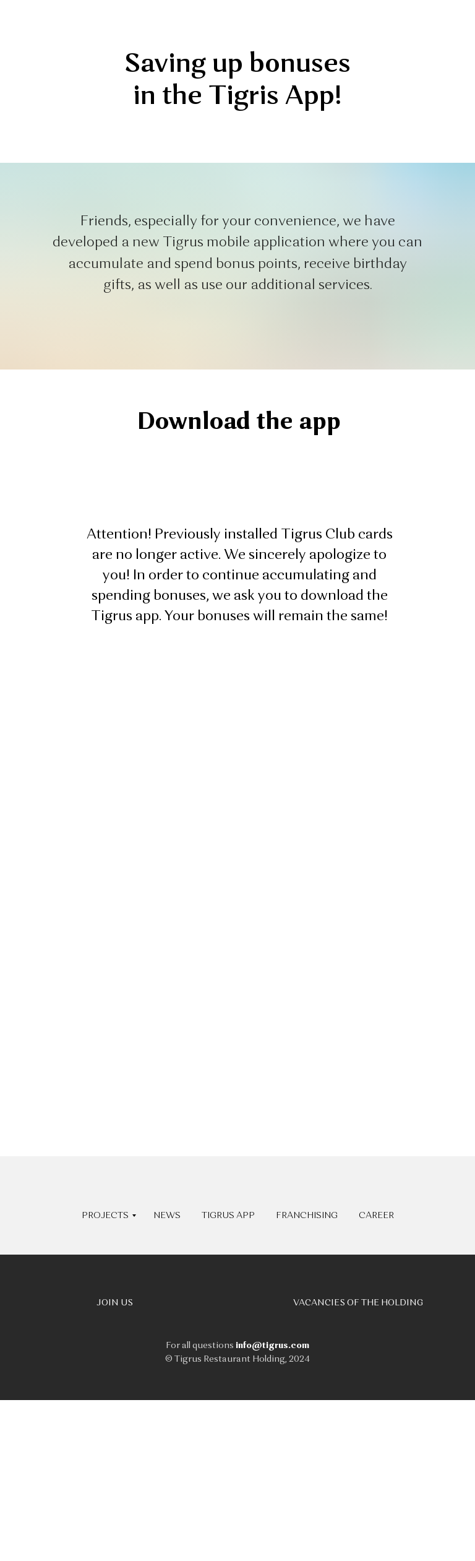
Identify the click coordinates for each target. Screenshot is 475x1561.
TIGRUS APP (228, 1215)
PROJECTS (105, 1215)
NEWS (167, 1215)
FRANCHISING (307, 1215)
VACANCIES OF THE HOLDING (358, 1303)
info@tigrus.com (272, 1345)
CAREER (376, 1215)
